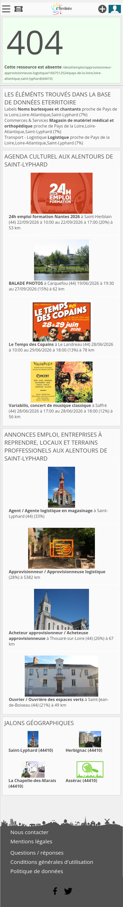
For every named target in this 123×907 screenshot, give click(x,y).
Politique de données (36, 871)
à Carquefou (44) (42, 283)
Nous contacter (29, 832)
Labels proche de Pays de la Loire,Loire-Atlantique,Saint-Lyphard (60, 112)
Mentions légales (31, 841)
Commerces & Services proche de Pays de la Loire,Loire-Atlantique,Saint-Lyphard (59, 126)
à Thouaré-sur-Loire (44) (51, 635)
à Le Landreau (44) (49, 344)
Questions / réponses (36, 852)
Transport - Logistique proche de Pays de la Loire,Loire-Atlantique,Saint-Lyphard (57, 140)
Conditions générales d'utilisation (51, 861)
